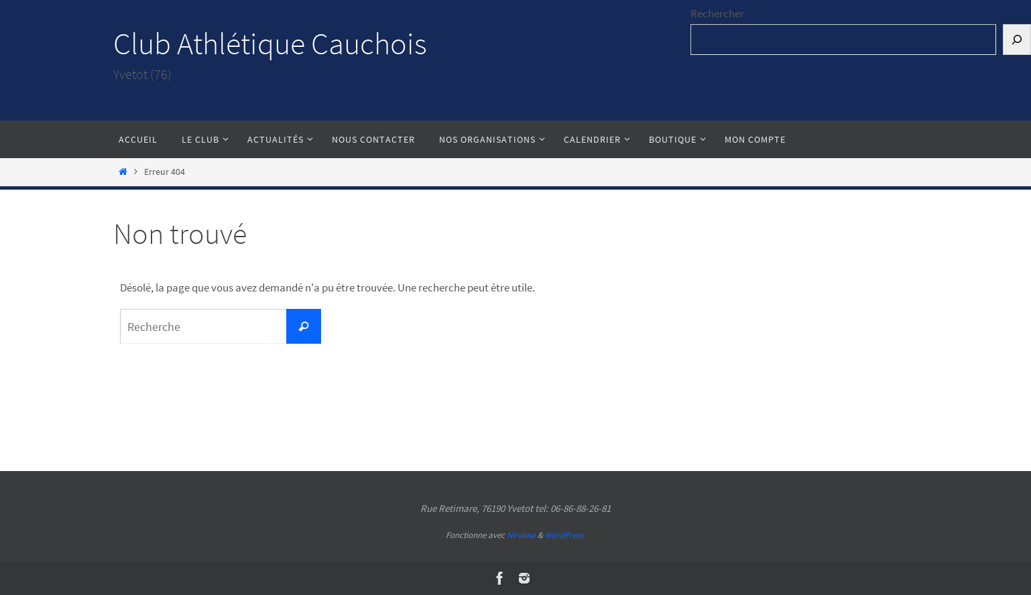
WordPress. (565, 535)
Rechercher (717, 13)
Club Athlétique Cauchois (270, 43)
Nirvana (521, 535)
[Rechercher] (1017, 40)
